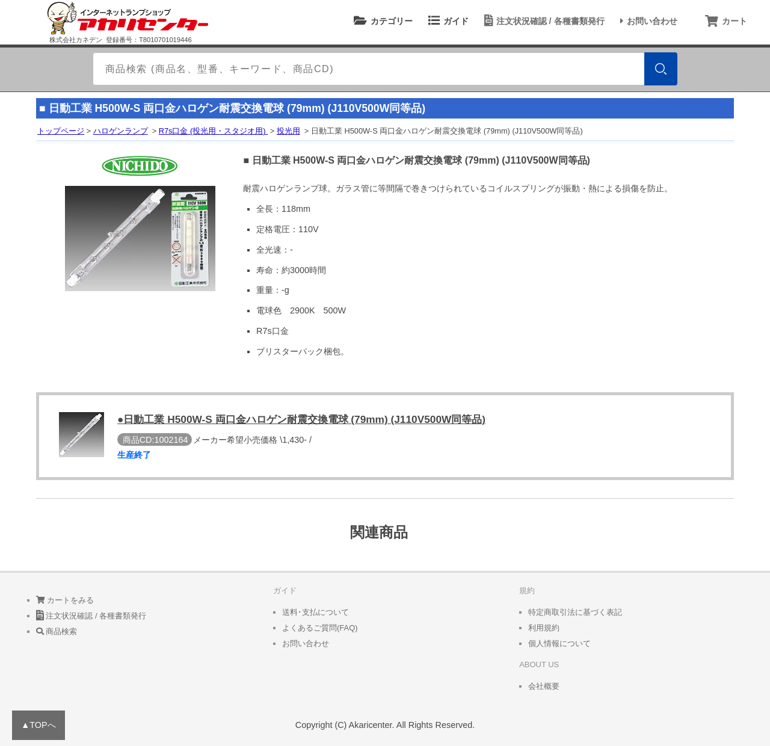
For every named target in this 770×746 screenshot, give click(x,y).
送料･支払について (315, 612)
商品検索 (57, 631)
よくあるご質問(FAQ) (320, 627)
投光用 (288, 130)
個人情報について (559, 643)
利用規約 (543, 627)
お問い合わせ (647, 21)
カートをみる (65, 600)
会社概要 (543, 686)
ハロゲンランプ (120, 130)
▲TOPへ (38, 725)
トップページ (60, 130)
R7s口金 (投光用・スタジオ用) (213, 130)
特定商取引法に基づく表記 (575, 612)
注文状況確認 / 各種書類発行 (543, 21)
